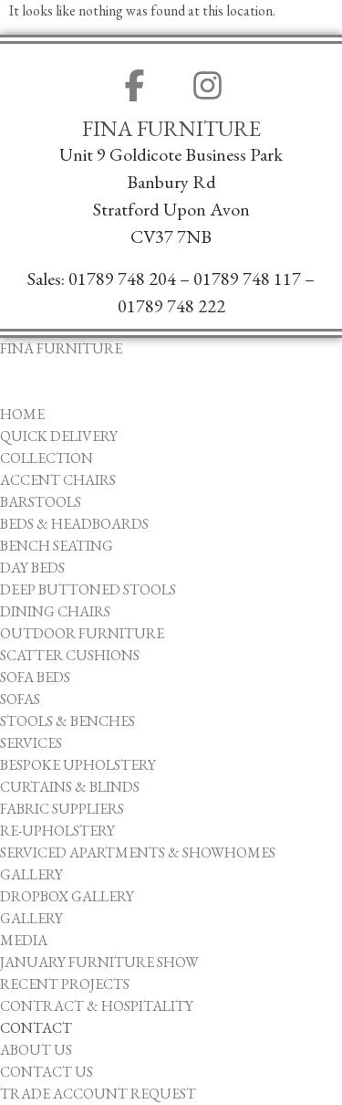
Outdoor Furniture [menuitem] (82, 633)
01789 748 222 (171, 306)
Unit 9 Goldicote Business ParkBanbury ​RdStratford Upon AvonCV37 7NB (171, 195)
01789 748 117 (247, 278)
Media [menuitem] (23, 940)
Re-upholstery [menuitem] (57, 830)
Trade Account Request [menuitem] (98, 1093)
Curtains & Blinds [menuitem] (70, 786)
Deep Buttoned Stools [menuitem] (88, 589)
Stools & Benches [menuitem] (67, 721)
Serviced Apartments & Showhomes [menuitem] (137, 852)
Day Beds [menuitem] (32, 567)
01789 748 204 (122, 278)
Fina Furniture (171, 129)
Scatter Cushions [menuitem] (70, 655)
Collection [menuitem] (46, 458)
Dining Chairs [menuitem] (55, 611)
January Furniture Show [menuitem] (99, 962)
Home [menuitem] (22, 414)
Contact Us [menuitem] (46, 1071)
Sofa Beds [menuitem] (35, 677)
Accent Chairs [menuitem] (58, 479)
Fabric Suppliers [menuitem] (62, 808)
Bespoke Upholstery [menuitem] (78, 764)
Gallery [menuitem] (31, 874)
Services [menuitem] (31, 742)
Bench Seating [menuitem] (56, 545)
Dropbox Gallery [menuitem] (67, 896)
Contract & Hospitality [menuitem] (96, 1006)
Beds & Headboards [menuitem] (74, 523)
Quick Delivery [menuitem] (59, 436)
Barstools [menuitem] (40, 501)
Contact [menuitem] (36, 1027)
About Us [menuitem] (36, 1049)
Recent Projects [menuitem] (65, 984)
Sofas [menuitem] (20, 699)
